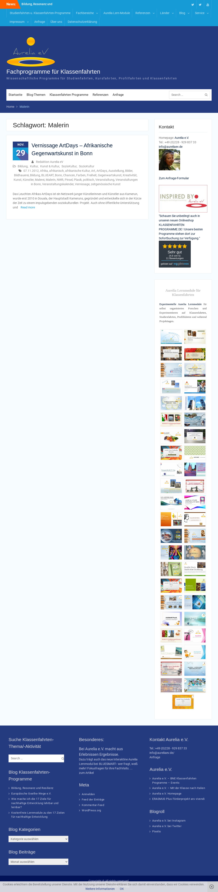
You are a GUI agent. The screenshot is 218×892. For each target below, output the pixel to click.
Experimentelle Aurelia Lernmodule (180, 304)
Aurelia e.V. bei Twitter (166, 826)
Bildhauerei (21, 175)
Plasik (78, 179)
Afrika (44, 170)
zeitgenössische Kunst (105, 184)
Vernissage (82, 184)
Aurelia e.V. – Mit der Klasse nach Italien (178, 788)
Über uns (56, 21)
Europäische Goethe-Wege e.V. (31, 793)
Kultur (34, 166)
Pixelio (156, 831)
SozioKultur (69, 166)
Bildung (23, 166)
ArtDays (101, 170)
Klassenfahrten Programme (69, 95)
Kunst (18, 179)
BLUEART (47, 175)
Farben (81, 175)
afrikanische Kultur (77, 170)
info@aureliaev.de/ (161, 752)
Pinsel (69, 179)
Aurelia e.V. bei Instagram (168, 820)
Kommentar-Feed (93, 805)
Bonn (58, 175)
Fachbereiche (85, 13)
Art (93, 170)
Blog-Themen (36, 95)
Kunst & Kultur (49, 166)
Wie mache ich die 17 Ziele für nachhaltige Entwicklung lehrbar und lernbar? (35, 803)
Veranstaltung (104, 179)
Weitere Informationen (100, 889)
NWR (60, 179)
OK (122, 889)
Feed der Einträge (93, 799)
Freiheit (92, 175)
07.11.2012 (31, 170)
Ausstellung (116, 170)
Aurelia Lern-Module (116, 13)
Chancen (69, 175)
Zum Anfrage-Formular (174, 178)
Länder (164, 13)
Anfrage (39, 21)
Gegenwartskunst (110, 175)
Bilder (128, 170)
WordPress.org (91, 810)
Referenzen (142, 13)
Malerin (51, 179)
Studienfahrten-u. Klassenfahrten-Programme (40, 13)
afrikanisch (56, 170)
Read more (28, 207)
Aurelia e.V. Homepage (167, 793)
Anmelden (88, 794)
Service (199, 13)
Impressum (17, 21)
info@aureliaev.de (170, 146)
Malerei (39, 179)
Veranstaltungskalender (58, 184)
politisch (88, 179)
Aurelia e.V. (182, 137)
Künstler (28, 179)
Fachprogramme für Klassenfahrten (53, 71)
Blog (182, 13)
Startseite (15, 95)
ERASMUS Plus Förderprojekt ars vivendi (178, 798)
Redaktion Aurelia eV (49, 161)
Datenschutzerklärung (82, 21)
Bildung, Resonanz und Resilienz (32, 788)
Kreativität (130, 175)
